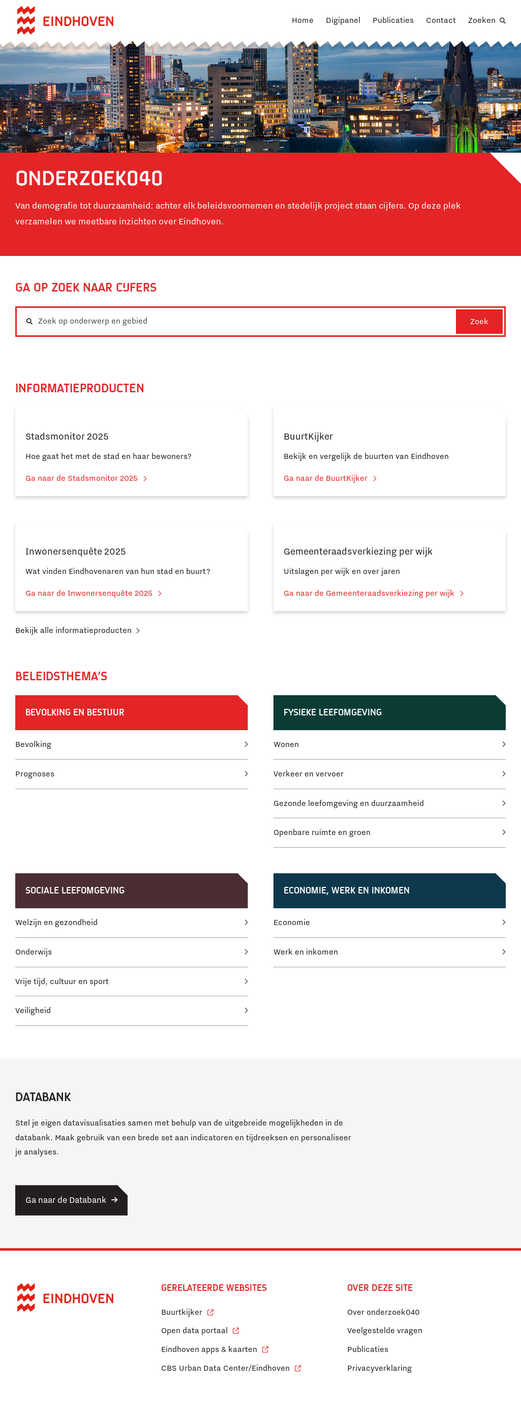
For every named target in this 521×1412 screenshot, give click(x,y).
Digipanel (343, 20)
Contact (441, 20)
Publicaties (393, 20)
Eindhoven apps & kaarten (214, 1348)
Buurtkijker (187, 1311)
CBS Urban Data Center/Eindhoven (225, 1368)
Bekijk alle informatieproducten (73, 630)
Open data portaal (200, 1329)
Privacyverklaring (379, 1368)
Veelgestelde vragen (384, 1330)
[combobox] (260, 321)
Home (303, 20)
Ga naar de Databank (65, 1200)
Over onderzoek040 (383, 1312)
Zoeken (482, 20)
